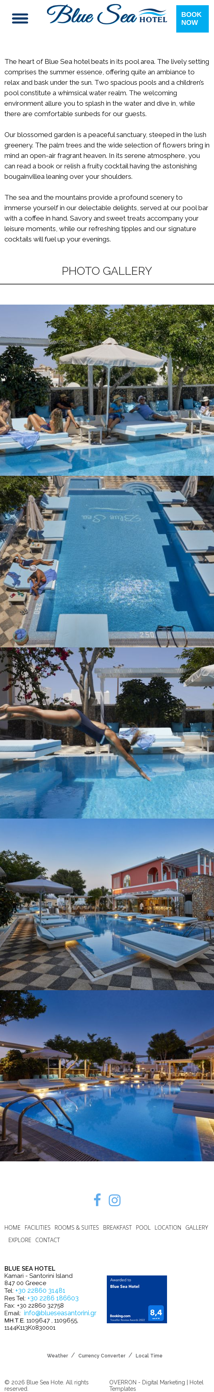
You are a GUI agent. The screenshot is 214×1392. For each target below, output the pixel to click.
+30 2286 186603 (53, 1298)
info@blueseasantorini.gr (60, 1313)
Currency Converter (101, 1356)
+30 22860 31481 (40, 1290)
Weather (57, 1356)
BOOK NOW (191, 19)
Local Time (149, 1356)
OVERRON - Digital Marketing (147, 1382)
